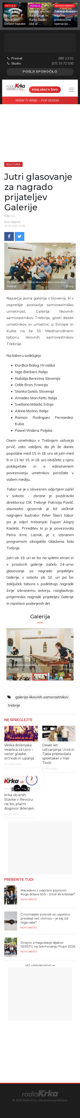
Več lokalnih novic (40, 965)
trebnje (14, 705)
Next (64, 650)
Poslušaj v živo (45, 89)
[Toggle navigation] (71, 90)
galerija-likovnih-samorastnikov (41, 697)
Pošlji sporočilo (40, 71)
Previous (16, 650)
